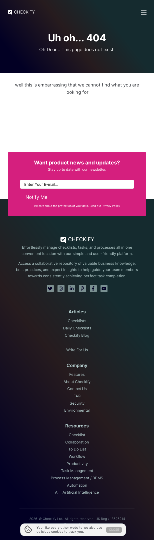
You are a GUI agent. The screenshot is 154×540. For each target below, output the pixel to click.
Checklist (77, 435)
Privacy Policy (111, 206)
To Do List (77, 449)
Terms (69, 524)
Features (77, 374)
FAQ (77, 396)
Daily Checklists (77, 328)
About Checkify (77, 382)
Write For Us (77, 350)
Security (77, 403)
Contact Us (77, 389)
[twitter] (50, 288)
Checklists (77, 321)
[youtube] (104, 288)
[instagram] (61, 288)
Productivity (77, 464)
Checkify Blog (77, 335)
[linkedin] (71, 288)
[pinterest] (82, 288)
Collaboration (77, 442)
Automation (77, 485)
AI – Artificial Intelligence (77, 492)
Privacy (84, 524)
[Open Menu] (143, 12)
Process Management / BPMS (77, 478)
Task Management (77, 471)
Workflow (77, 456)
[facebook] (93, 288)
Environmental (77, 410)
